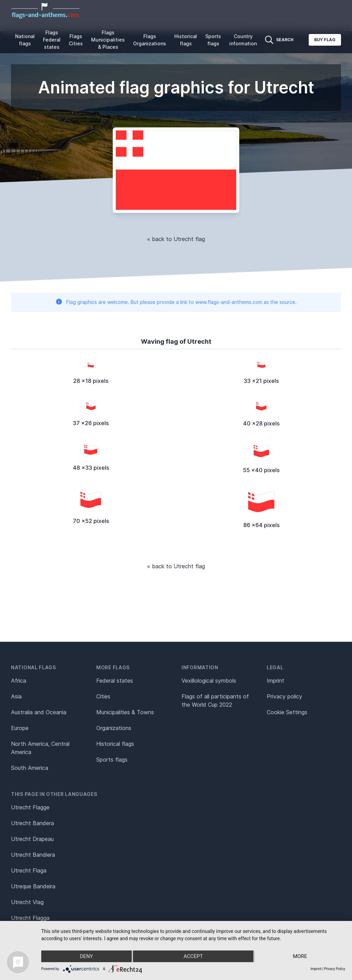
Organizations (113, 728)
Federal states (114, 680)
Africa (18, 680)
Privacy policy (284, 696)
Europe (20, 728)
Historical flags (185, 39)
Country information (243, 39)
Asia (16, 696)
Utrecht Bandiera (33, 854)
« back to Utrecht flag (176, 239)
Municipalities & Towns (125, 712)
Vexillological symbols (209, 680)
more (300, 956)
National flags (25, 39)
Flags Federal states (51, 40)
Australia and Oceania (38, 712)
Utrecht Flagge (30, 807)
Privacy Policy (334, 969)
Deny (86, 956)
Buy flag (325, 39)
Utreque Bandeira (33, 886)
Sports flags (213, 39)
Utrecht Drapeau (32, 838)
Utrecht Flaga (28, 870)
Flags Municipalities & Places (108, 40)
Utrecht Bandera (32, 823)
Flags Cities (76, 39)
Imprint (275, 680)
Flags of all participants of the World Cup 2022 (215, 700)
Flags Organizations (149, 39)
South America (29, 767)
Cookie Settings (287, 712)
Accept (193, 956)
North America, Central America (40, 747)
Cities (103, 696)
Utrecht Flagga (30, 917)
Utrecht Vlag (27, 902)
